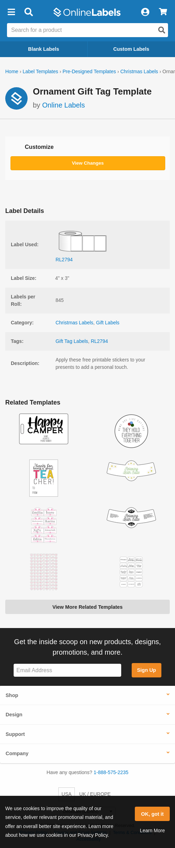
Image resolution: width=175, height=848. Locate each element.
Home (11, 71)
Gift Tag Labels (72, 341)
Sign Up (146, 670)
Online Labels (63, 105)
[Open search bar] (28, 12)
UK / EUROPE (95, 794)
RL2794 (99, 341)
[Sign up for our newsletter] (67, 670)
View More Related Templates (87, 607)
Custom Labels (131, 49)
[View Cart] (163, 12)
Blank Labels (43, 49)
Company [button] (17, 753)
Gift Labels (107, 322)
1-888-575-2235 (111, 772)
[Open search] (161, 30)
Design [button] (14, 714)
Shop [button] (12, 695)
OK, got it (152, 814)
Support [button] (15, 734)
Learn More (152, 830)
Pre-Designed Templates (89, 71)
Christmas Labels (139, 71)
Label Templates (40, 71)
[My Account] (145, 12)
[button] (11, 12)
